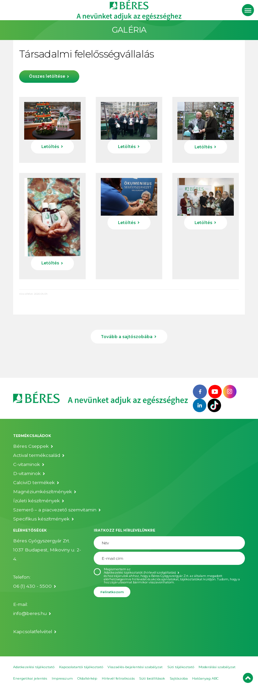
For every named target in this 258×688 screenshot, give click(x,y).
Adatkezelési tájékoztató (33, 667)
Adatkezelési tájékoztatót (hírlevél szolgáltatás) (140, 572)
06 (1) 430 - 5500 (32, 586)
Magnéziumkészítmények (42, 491)
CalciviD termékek (34, 482)
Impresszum (62, 678)
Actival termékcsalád (36, 455)
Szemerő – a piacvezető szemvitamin (54, 509)
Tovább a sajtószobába (127, 336)
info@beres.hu (30, 613)
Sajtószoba (179, 678)
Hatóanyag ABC (205, 678)
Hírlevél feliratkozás (118, 678)
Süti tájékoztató (180, 667)
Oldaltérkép (87, 678)
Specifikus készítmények (41, 518)
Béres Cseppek (31, 446)
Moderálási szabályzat (217, 667)
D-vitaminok (27, 473)
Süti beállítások (152, 678)
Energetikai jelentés (30, 678)
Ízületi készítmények (36, 500)
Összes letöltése (47, 76)
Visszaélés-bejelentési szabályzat (135, 667)
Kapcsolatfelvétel (32, 631)
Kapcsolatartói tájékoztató (81, 667)
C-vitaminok (26, 464)
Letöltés (50, 146)
